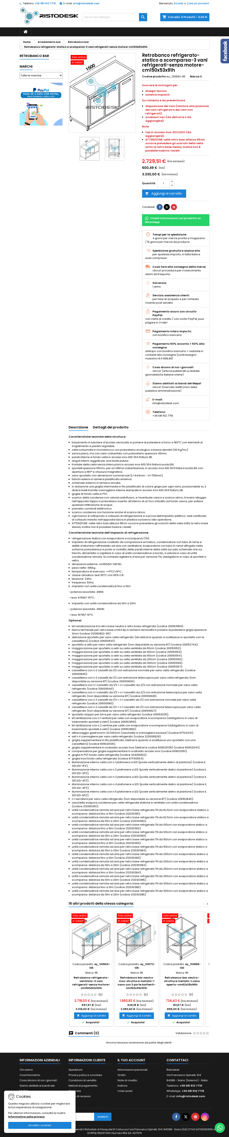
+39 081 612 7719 (45, 3)
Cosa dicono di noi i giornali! (38, 1080)
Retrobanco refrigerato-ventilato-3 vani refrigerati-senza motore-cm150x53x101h (91, 983)
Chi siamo (26, 1070)
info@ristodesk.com (86, 3)
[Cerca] (114, 17)
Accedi (178, 3)
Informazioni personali (132, 1070)
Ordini (122, 1075)
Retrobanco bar (34, 56)
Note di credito (127, 1080)
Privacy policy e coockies (85, 1075)
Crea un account (198, 3)
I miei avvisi (125, 1091)
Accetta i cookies (39, 1125)
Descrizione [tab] (78, 427)
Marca (194, 76)
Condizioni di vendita (82, 1080)
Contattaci (177, 1060)
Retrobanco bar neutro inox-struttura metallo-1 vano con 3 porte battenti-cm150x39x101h (137, 983)
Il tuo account (131, 1060)
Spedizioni (75, 1070)
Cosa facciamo (30, 1075)
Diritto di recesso (80, 1096)
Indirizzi (122, 1086)
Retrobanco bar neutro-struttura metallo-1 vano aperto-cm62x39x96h (182, 981)
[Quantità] (163, 183)
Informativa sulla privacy (26, 1117)
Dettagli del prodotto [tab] (111, 427)
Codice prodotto (154, 76)
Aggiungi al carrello (163, 193)
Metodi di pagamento (83, 1086)
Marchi (26, 66)
